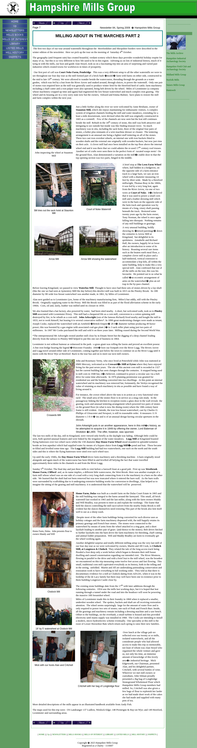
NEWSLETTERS (59, 734)
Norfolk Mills (172, 79)
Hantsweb (171, 90)
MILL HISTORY (138, 734)
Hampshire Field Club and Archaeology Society (178, 68)
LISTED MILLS (122, 734)
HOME (41, 734)
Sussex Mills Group (175, 85)
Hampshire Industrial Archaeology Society (176, 60)
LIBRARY (109, 734)
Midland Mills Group (176, 74)
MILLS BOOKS (75, 734)
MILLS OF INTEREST (93, 734)
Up (48, 734)
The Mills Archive (174, 53)
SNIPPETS (152, 734)
